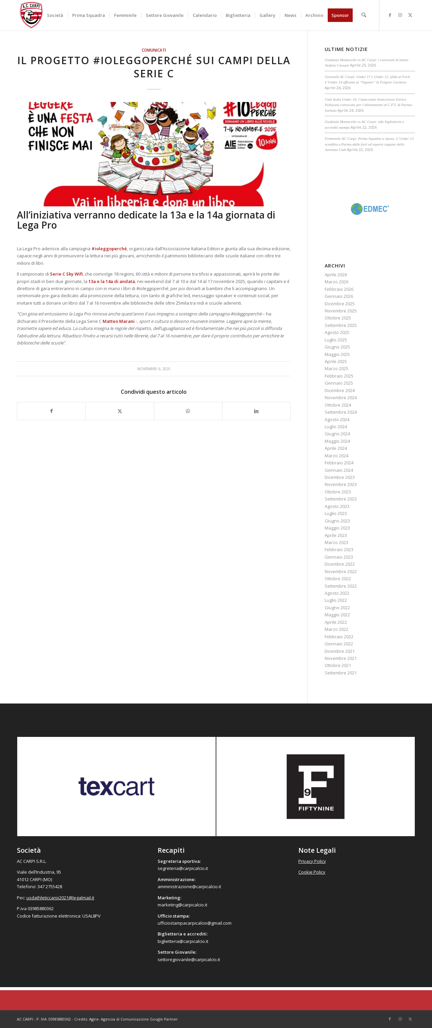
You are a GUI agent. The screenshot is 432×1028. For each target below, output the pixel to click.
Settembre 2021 (341, 673)
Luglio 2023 (336, 513)
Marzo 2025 (336, 368)
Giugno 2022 (337, 608)
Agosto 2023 (337, 506)
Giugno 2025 (337, 347)
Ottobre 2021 (338, 665)
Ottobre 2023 (338, 492)
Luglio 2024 (336, 426)
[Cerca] (364, 15)
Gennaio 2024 (339, 470)
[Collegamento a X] (410, 15)
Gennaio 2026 (339, 296)
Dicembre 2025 (340, 304)
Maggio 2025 (337, 354)
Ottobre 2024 (338, 405)
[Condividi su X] (120, 411)
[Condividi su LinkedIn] (256, 411)
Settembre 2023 (341, 499)
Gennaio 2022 (339, 644)
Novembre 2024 (341, 397)
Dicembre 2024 (340, 390)
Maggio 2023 (337, 528)
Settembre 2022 (341, 586)
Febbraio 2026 (339, 289)
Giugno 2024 (337, 434)
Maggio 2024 (337, 441)
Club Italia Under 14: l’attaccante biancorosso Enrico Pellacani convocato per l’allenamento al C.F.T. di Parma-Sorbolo (368, 104)
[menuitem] (55, 15)
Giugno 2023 (337, 521)
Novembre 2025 (341, 311)
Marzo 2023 (336, 542)
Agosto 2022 (337, 593)
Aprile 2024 (336, 448)
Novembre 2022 (341, 571)
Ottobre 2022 (338, 578)
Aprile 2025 (336, 361)
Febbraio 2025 (339, 376)
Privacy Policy (312, 861)
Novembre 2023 (341, 484)
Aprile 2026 (336, 275)
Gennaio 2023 (339, 557)
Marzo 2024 (336, 456)
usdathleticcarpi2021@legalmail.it (60, 898)
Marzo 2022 (336, 629)
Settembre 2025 (341, 325)
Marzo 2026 (336, 282)
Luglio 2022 (336, 600)
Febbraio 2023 (339, 549)
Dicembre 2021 (340, 651)
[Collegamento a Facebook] (390, 15)
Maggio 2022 (337, 615)
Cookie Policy (311, 872)
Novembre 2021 (341, 658)
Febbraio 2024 (339, 463)
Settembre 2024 (341, 412)
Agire (94, 1019)
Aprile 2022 (336, 622)
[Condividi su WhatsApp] (188, 411)
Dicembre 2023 (340, 477)
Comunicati (154, 50)
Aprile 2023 (336, 535)
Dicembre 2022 (340, 564)
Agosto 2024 (337, 419)
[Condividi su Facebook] (51, 411)
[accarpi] (31, 15)
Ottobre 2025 (338, 318)
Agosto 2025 (337, 332)
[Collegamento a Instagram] (400, 15)
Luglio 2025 (336, 340)
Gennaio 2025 (339, 383)
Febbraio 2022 (339, 637)
